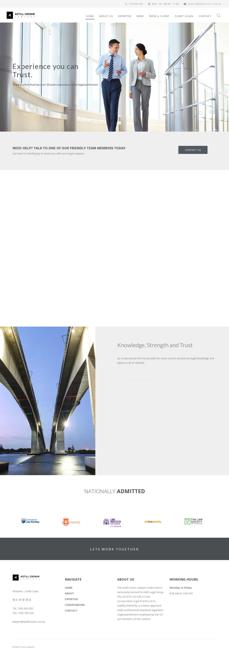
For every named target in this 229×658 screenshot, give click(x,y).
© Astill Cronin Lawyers (24, 646)
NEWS (140, 16)
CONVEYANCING (75, 605)
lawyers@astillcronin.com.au (202, 3)
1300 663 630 (133, 3)
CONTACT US (193, 150)
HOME (68, 587)
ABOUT (69, 593)
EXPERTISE (71, 599)
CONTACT (71, 610)
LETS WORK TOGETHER (114, 549)
